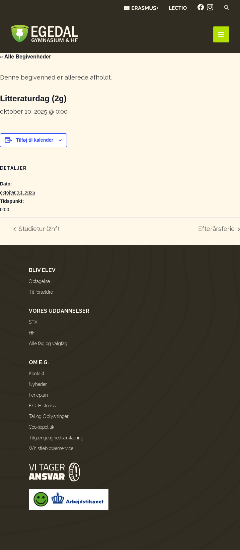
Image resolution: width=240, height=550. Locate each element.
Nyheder (38, 384)
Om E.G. (39, 362)
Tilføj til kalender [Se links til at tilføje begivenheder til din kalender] (34, 140)
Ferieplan (38, 395)
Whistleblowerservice (51, 448)
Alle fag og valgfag (48, 343)
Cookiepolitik (41, 427)
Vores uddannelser (59, 311)
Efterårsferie (217, 228)
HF (32, 332)
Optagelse (39, 281)
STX (33, 322)
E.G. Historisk (42, 405)
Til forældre (41, 292)
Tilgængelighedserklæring (56, 437)
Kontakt (36, 373)
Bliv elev (42, 270)
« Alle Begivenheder (25, 56)
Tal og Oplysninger (49, 416)
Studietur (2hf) (38, 228)
